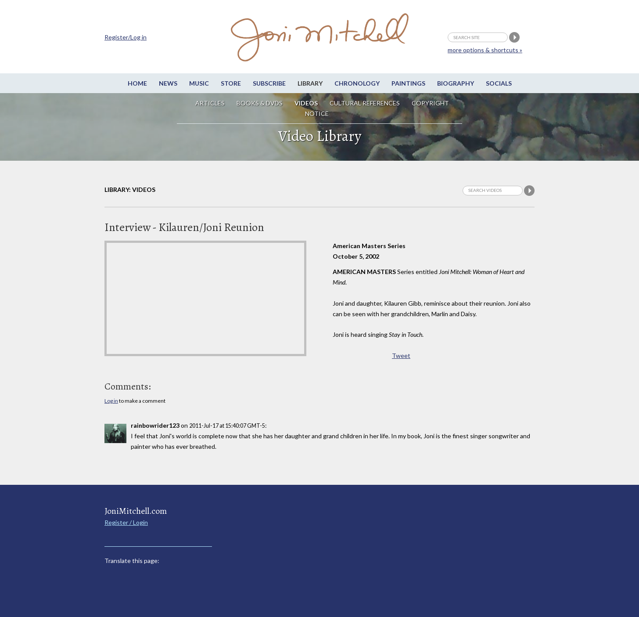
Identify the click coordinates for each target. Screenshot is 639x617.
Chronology (357, 83)
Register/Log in (125, 37)
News (168, 83)
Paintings (408, 83)
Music (199, 83)
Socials (499, 83)
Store (231, 83)
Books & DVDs (260, 103)
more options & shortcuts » (485, 50)
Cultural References (365, 103)
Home (137, 83)
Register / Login (126, 522)
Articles (210, 103)
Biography (455, 83)
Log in (111, 400)
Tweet (401, 355)
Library (310, 83)
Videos (306, 103)
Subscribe (269, 83)
